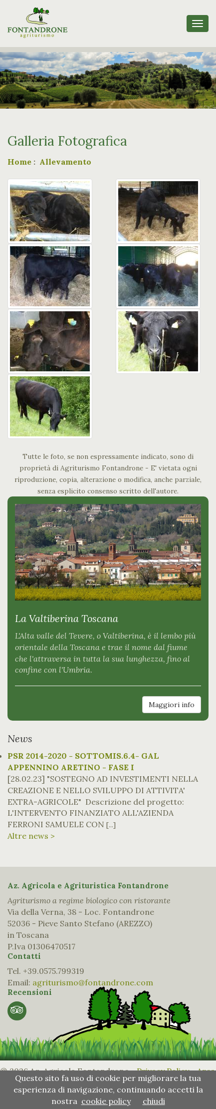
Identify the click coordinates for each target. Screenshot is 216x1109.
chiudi (154, 1101)
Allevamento (64, 162)
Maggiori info (172, 704)
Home (19, 162)
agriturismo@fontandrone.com (92, 982)
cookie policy (106, 1101)
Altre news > (31, 836)
